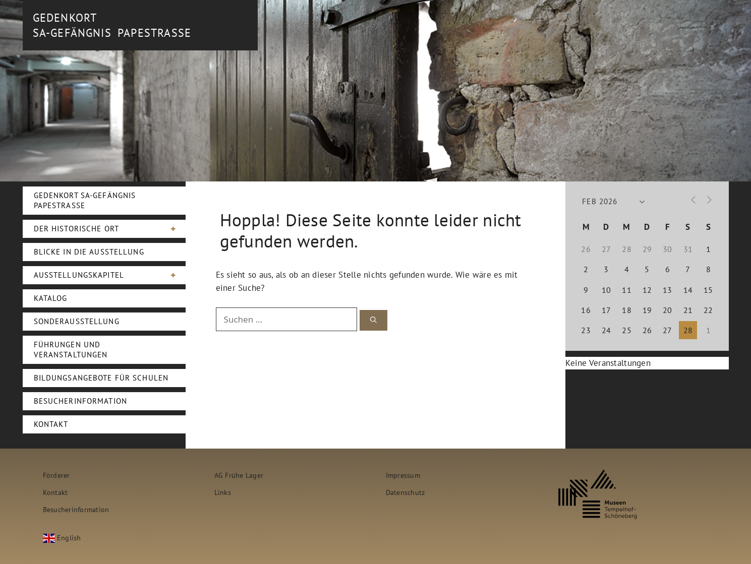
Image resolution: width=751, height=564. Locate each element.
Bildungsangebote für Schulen (101, 378)
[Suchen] (373, 320)
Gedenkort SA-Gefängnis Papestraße (85, 200)
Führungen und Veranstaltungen (71, 349)
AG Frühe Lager (239, 475)
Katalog (51, 298)
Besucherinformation (80, 401)
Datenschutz (405, 492)
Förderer (56, 475)
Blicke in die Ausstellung (89, 252)
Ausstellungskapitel (110, 275)
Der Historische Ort (110, 229)
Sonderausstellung (77, 321)
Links (222, 492)
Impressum (403, 475)
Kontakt (51, 424)
